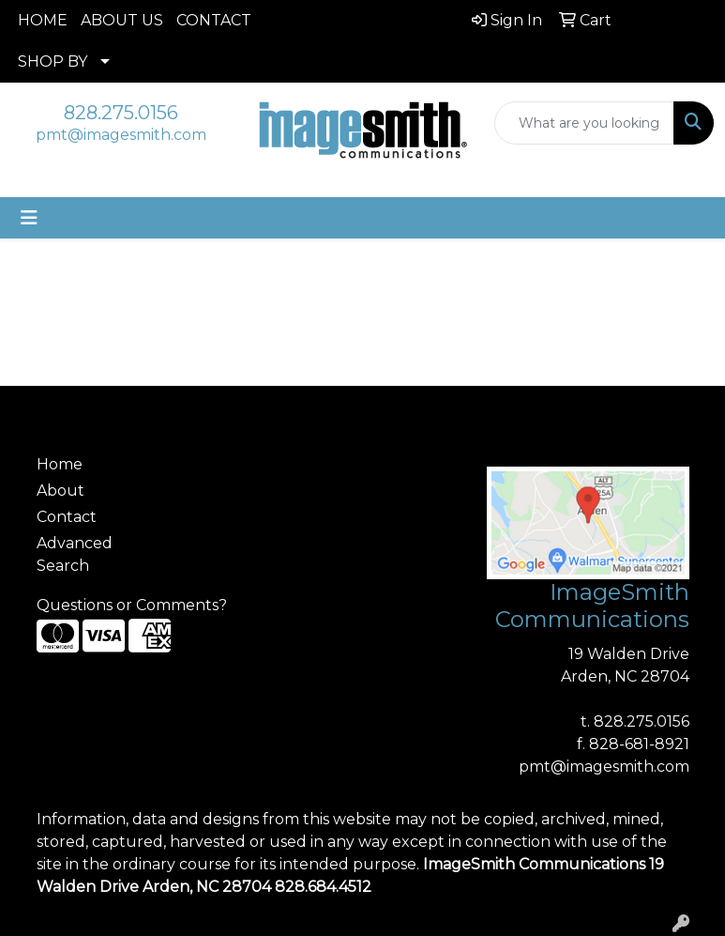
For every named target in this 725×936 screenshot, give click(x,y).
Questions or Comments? (132, 605)
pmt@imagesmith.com (121, 135)
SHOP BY (52, 61)
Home (60, 464)
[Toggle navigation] (29, 218)
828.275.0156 (121, 112)
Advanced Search (75, 554)
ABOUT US (122, 20)
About (60, 490)
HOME (43, 20)
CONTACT (213, 20)
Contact (67, 517)
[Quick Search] (584, 123)
